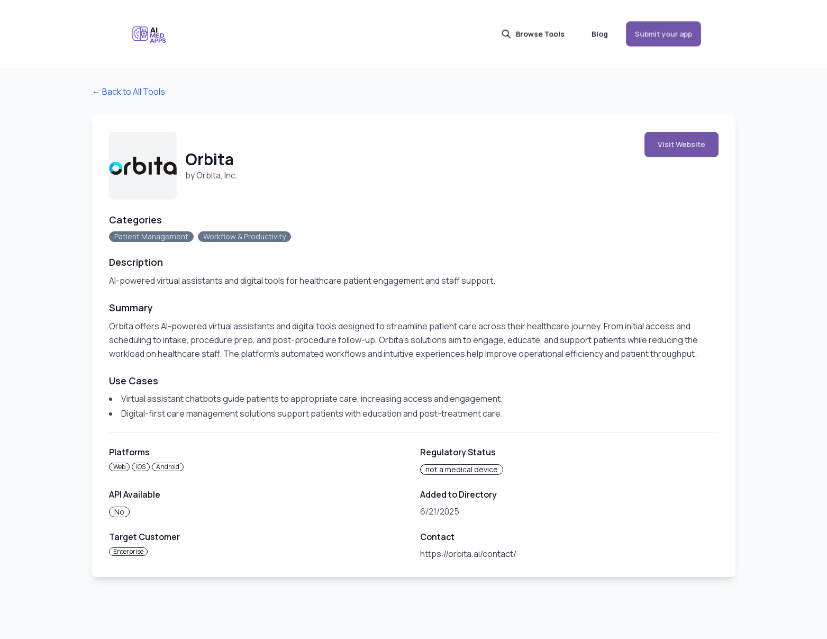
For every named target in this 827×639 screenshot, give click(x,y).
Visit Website (681, 144)
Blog (600, 34)
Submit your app (663, 34)
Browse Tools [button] (533, 34)
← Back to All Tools (128, 91)
